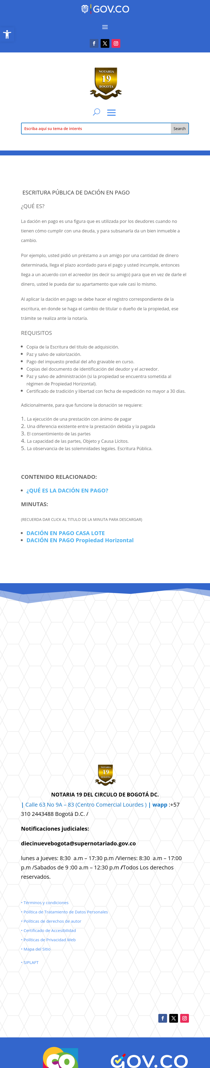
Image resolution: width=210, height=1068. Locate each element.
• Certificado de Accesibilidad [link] (48, 930)
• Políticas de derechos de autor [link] (51, 921)
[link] (7, 34)
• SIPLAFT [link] (30, 962)
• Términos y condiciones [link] (45, 902)
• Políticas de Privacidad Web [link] (48, 939)
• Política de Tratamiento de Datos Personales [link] (64, 911)
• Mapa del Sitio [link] (36, 949)
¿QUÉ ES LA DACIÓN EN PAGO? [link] (67, 490)
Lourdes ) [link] (145, 804)
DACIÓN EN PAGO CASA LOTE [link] (66, 533)
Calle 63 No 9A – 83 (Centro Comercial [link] (72, 804)
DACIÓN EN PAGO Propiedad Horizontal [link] (80, 540)
